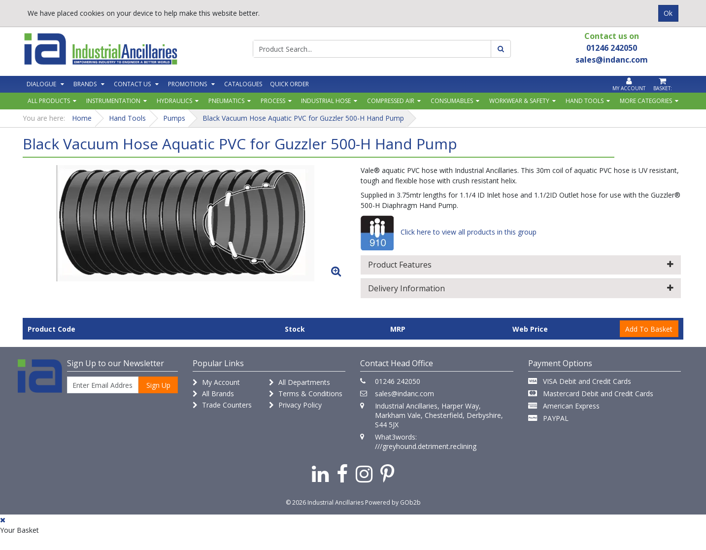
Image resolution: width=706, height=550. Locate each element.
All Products (49, 101)
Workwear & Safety (519, 101)
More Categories (646, 101)
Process (273, 101)
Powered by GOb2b (393, 502)
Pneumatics (226, 101)
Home (82, 118)
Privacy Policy (295, 405)
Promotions (187, 84)
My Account (216, 382)
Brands (85, 84)
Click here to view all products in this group (449, 232)
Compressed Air (390, 101)
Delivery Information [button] (521, 288)
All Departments (299, 382)
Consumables (452, 101)
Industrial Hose (326, 101)
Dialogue (41, 84)
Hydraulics (174, 101)
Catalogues (243, 84)
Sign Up (158, 385)
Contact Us (132, 84)
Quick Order (289, 84)
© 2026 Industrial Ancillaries (325, 502)
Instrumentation (113, 101)
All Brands (213, 393)
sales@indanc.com (404, 393)
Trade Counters (222, 405)
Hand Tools (585, 101)
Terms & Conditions (305, 393)
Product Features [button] (521, 264)
